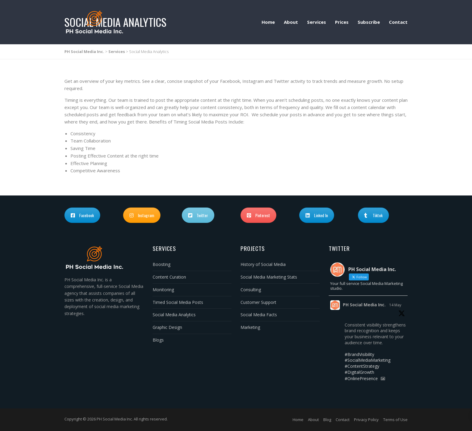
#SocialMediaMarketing (367, 360)
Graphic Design (167, 327)
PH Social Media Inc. (364, 305)
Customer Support (258, 302)
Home (268, 22)
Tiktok (373, 215)
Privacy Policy (366, 419)
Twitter (198, 215)
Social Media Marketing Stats (269, 277)
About (291, 22)
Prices (342, 22)
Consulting (251, 289)
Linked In (317, 215)
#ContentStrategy (362, 366)
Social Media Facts (259, 314)
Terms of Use (395, 419)
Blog (327, 419)
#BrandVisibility (359, 354)
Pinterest (258, 215)
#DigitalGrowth (359, 372)
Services (316, 22)
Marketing (250, 327)
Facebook (82, 215)
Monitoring (163, 289)
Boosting (161, 264)
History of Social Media (263, 264)
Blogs (158, 340)
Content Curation (169, 277)
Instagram (141, 215)
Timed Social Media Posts (178, 302)
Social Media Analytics (174, 314)
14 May (395, 305)
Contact (398, 22)
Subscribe (369, 22)
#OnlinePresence (361, 378)
